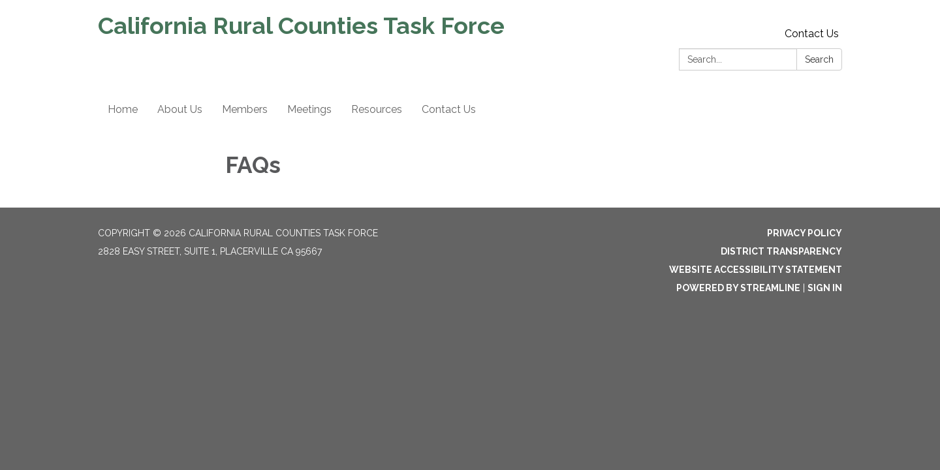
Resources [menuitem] (376, 109)
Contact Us (812, 33)
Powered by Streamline (738, 288)
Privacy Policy (804, 233)
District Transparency (781, 251)
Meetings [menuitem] (309, 109)
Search (819, 59)
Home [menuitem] (123, 109)
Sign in (824, 288)
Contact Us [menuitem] (449, 109)
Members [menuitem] (245, 109)
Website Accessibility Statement (755, 269)
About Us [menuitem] (179, 109)
